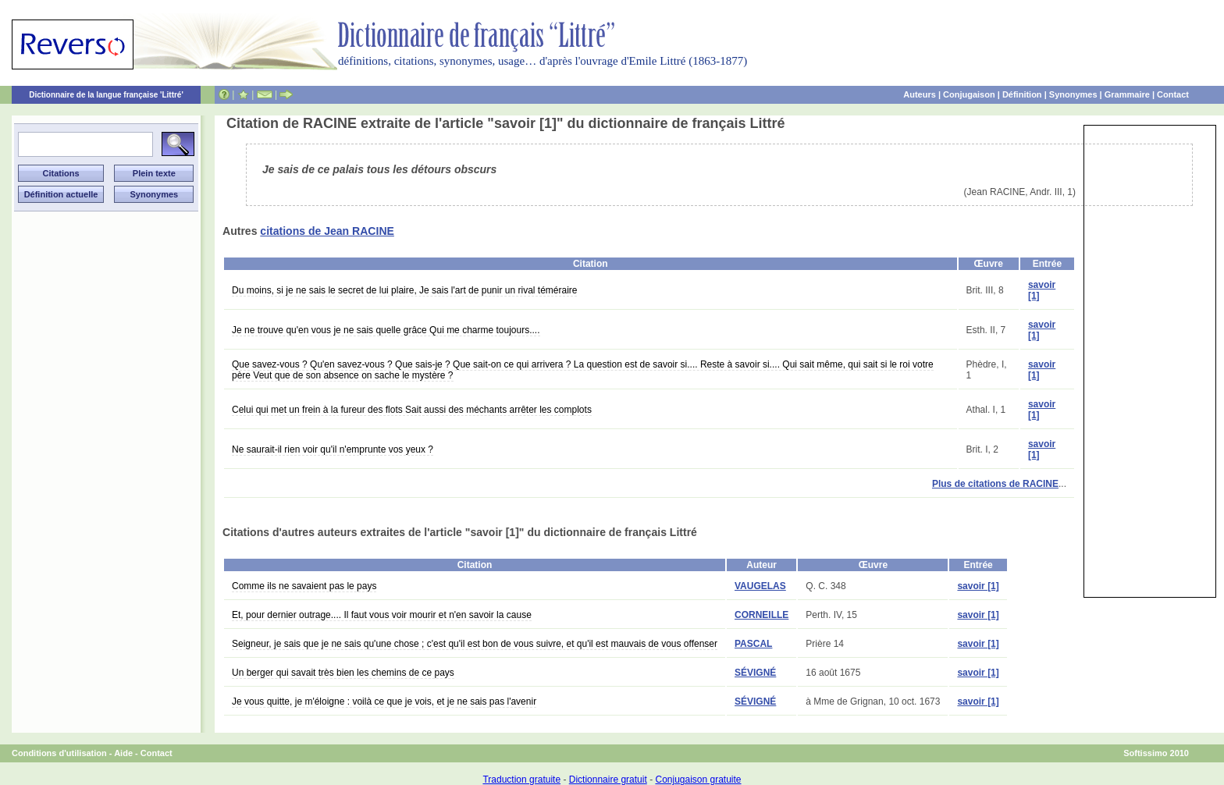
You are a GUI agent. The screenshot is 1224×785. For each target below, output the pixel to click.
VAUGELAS (760, 586)
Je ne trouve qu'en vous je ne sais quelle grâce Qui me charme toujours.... (386, 330)
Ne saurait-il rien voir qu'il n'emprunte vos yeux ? (332, 449)
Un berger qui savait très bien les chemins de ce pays (343, 672)
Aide (123, 753)
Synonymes (1073, 94)
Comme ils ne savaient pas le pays (304, 586)
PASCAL (753, 643)
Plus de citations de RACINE (995, 483)
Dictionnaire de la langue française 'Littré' (106, 95)
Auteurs (919, 94)
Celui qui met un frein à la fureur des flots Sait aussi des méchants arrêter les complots (412, 409)
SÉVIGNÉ (755, 672)
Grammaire (1127, 94)
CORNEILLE (761, 614)
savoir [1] (977, 586)
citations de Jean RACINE (327, 231)
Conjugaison (969, 94)
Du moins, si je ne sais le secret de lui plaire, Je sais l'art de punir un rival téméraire (404, 290)
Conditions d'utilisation (59, 753)
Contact (1173, 94)
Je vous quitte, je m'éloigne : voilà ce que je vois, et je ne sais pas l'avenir (384, 701)
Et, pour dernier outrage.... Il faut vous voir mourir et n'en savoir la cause (382, 614)
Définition (1022, 94)
